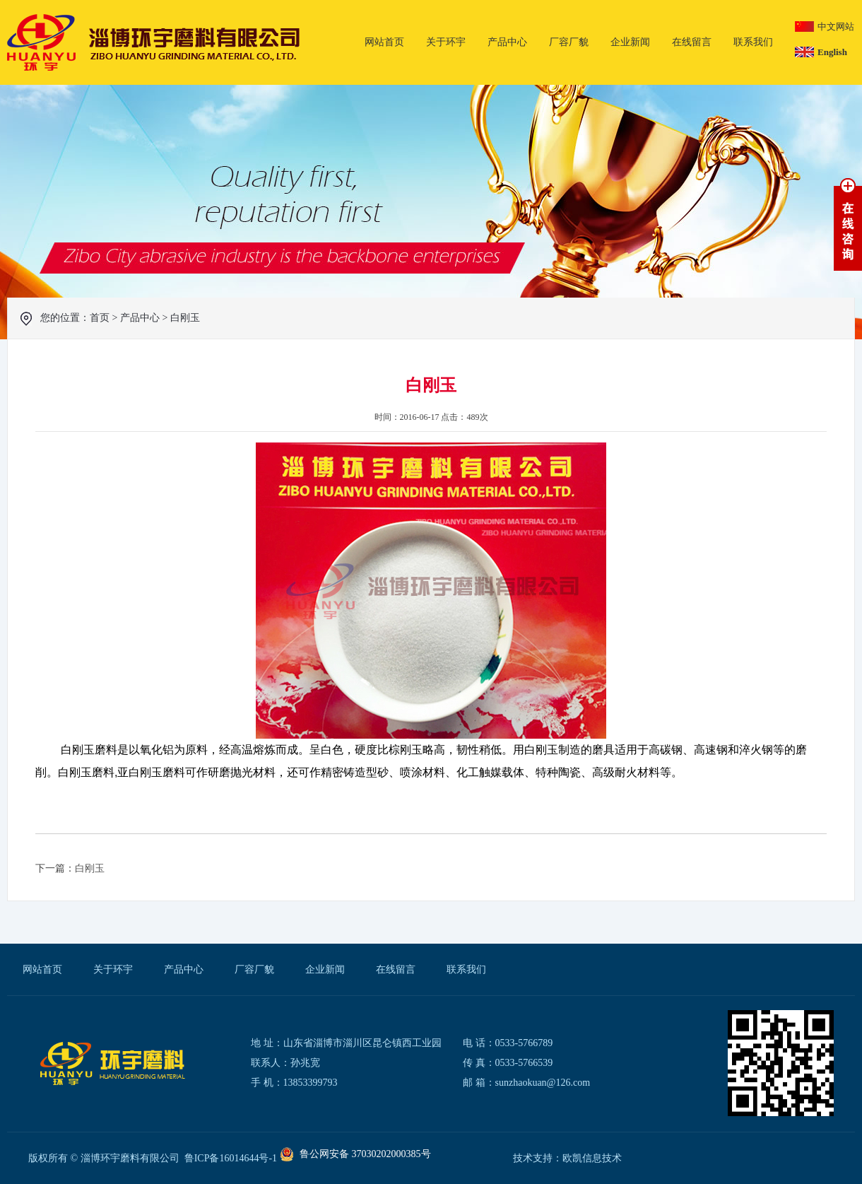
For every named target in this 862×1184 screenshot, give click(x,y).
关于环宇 (446, 42)
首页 (100, 317)
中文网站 (835, 26)
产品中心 (507, 42)
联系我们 (753, 42)
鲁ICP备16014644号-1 (230, 1158)
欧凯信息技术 (592, 1158)
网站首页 (384, 42)
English (832, 52)
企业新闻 (630, 42)
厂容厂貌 (569, 42)
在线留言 (692, 42)
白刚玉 (185, 317)
